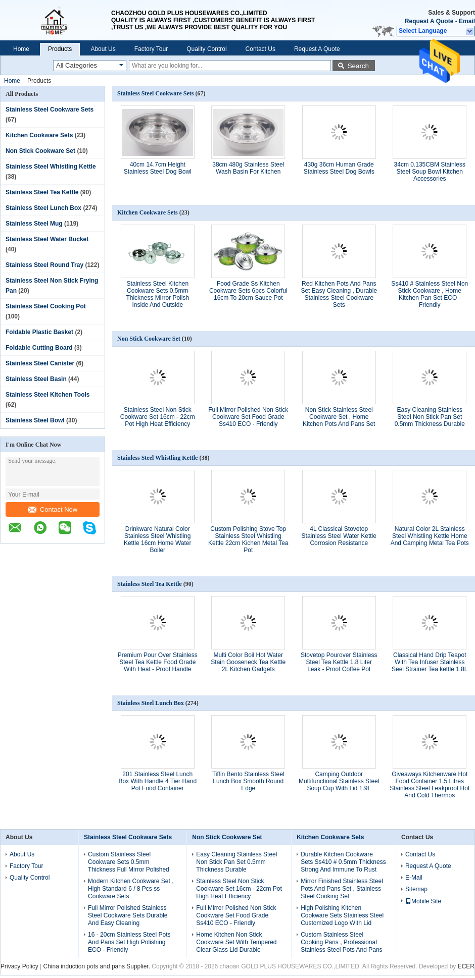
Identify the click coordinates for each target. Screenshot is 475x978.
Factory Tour (151, 48)
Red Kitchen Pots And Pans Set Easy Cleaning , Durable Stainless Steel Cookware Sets (339, 294)
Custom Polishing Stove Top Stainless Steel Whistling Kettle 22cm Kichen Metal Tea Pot (248, 539)
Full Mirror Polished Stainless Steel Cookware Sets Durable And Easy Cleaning (127, 915)
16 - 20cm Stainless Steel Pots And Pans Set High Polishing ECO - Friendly (129, 942)
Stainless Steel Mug (34, 223)
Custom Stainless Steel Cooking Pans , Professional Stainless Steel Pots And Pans (341, 942)
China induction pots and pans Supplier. (97, 966)
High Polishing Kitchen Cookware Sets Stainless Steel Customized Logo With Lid (342, 915)
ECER (466, 966)
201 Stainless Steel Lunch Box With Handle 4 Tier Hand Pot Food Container (157, 781)
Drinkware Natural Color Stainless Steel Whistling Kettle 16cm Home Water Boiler (158, 539)
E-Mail (413, 877)
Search (358, 66)
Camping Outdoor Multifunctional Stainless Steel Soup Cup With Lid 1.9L (339, 781)
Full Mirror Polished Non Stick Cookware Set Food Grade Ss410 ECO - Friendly (248, 416)
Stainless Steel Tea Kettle (42, 192)
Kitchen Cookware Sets (39, 135)
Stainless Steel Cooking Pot (46, 306)
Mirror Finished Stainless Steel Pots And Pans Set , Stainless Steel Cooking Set (342, 889)
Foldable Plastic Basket (39, 332)
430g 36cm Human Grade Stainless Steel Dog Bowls (339, 168)
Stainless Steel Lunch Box (43, 207)
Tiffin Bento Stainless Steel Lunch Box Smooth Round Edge (248, 781)
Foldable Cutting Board (39, 347)
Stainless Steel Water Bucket (47, 239)
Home (21, 48)
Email (467, 21)
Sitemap (416, 889)
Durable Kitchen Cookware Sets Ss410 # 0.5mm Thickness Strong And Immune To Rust (343, 862)
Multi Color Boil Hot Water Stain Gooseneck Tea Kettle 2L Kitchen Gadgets (248, 662)
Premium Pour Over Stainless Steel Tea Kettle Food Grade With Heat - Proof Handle (158, 662)
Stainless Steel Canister (40, 363)
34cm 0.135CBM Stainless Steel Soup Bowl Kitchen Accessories (429, 171)
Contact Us (260, 48)
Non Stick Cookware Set (40, 150)
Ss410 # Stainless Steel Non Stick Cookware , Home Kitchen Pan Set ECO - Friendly (429, 294)
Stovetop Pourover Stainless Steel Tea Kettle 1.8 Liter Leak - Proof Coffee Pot (339, 662)
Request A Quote (429, 21)
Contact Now (52, 509)
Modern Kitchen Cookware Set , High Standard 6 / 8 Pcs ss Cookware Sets (130, 889)
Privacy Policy (19, 966)
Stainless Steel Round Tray (44, 264)
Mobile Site (423, 901)
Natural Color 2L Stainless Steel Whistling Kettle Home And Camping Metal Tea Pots (430, 536)
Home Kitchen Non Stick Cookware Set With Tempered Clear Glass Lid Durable (236, 942)
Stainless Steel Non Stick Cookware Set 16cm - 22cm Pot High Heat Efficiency (157, 416)
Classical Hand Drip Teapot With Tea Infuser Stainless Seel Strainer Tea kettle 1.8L (430, 662)
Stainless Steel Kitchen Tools (48, 394)
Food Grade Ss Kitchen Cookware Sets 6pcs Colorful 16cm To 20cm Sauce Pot (248, 290)
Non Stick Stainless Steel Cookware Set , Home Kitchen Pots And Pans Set (339, 416)
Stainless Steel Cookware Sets (49, 109)
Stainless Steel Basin (36, 379)
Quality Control (206, 48)
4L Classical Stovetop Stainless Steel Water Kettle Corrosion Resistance (339, 536)
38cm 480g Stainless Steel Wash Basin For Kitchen (248, 168)
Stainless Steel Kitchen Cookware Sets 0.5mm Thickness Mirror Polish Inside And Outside (157, 294)
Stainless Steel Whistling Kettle (51, 166)
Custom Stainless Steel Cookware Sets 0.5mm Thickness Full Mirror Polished (128, 862)
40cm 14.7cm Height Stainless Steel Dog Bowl (158, 168)
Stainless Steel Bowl (35, 420)
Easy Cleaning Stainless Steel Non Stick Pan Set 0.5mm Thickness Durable (430, 416)
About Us (102, 48)
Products (60, 48)
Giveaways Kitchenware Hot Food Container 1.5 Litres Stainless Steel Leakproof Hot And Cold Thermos (429, 785)
